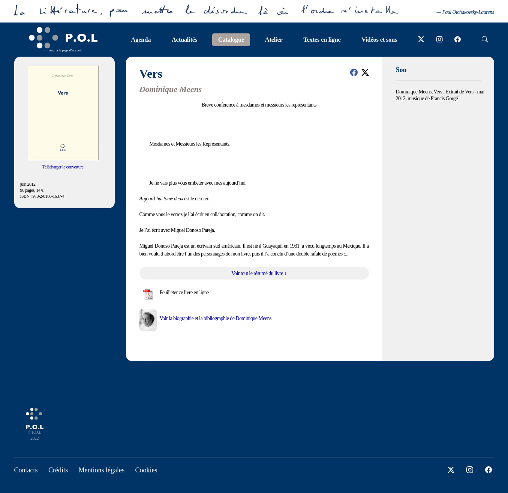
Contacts (26, 470)
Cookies (146, 470)
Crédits (58, 470)
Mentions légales (101, 470)
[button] (354, 72)
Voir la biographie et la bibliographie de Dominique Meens (215, 318)
